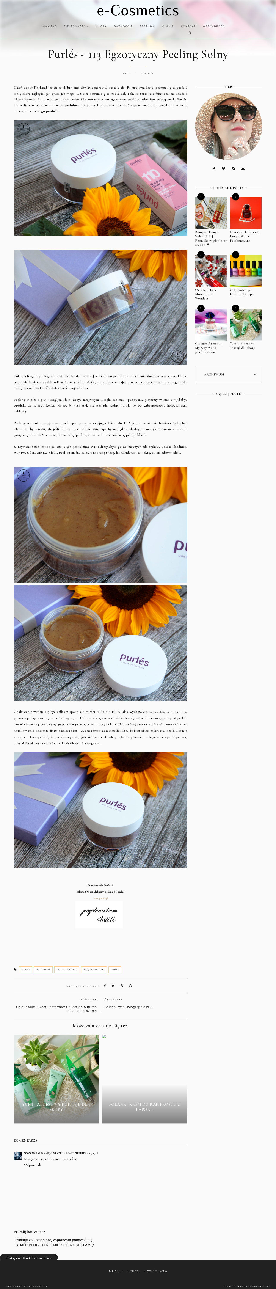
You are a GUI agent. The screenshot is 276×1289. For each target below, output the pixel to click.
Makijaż (47, 26)
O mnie (165, 26)
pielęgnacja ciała (67, 966)
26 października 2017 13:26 (81, 1149)
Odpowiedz (33, 1161)
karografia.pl (258, 1283)
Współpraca (211, 26)
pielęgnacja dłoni (93, 966)
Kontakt (185, 26)
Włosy (98, 26)
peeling (25, 966)
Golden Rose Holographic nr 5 (128, 1003)
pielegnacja (43, 966)
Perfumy (144, 26)
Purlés (115, 966)
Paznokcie (120, 26)
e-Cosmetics (138, 10)
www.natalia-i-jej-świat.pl (43, 1149)
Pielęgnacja (73, 26)
